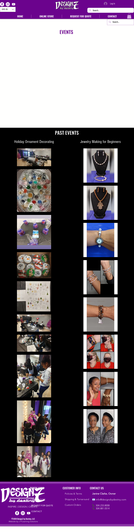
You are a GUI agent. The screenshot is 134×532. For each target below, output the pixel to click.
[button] (8, 9)
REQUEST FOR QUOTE (40, 505)
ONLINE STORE (38, 499)
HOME (34, 493)
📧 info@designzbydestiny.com (109, 499)
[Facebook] (2, 4)
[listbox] (8, 9)
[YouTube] (13, 4)
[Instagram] (8, 4)
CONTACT (36, 511)
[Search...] (110, 10)
